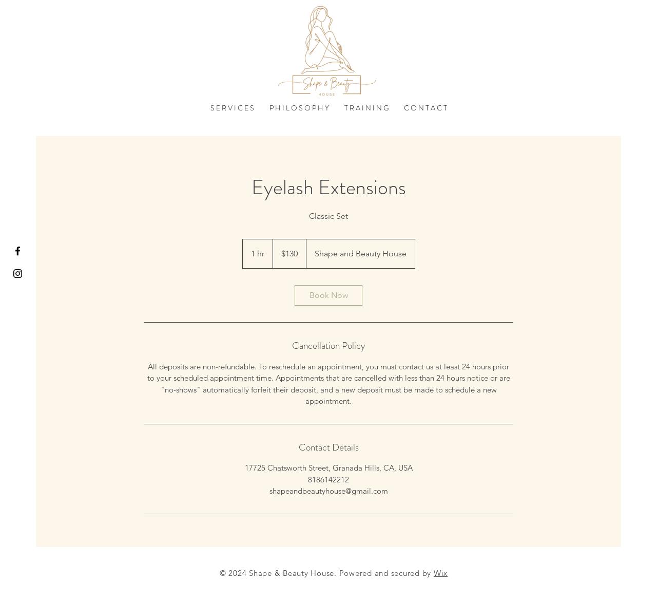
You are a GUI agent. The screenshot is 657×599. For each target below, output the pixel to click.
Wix (441, 573)
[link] (328, 295)
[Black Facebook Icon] (18, 251)
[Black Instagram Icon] (18, 273)
